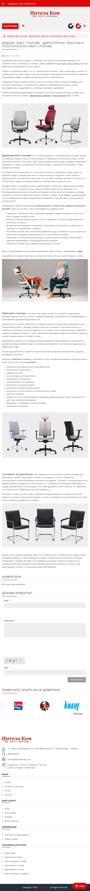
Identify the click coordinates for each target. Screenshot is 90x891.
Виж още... (78, 714)
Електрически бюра (13, 857)
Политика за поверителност (17, 835)
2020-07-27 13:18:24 (12, 56)
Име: (7, 601)
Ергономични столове (14, 865)
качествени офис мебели (68, 63)
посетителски (59, 96)
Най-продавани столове (15, 861)
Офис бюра (10, 853)
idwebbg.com (43, 887)
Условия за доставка (14, 786)
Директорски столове (14, 869)
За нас (8, 790)
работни (46, 96)
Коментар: (9, 621)
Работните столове (13, 313)
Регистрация (10, 813)
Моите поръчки (11, 821)
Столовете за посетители (17, 474)
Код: (7, 668)
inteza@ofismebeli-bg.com (19, 759)
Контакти (9, 795)
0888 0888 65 (31, 4)
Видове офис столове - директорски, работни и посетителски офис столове (43, 44)
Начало (8, 782)
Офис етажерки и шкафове (17, 874)
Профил (8, 817)
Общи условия (11, 839)
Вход (7, 809)
